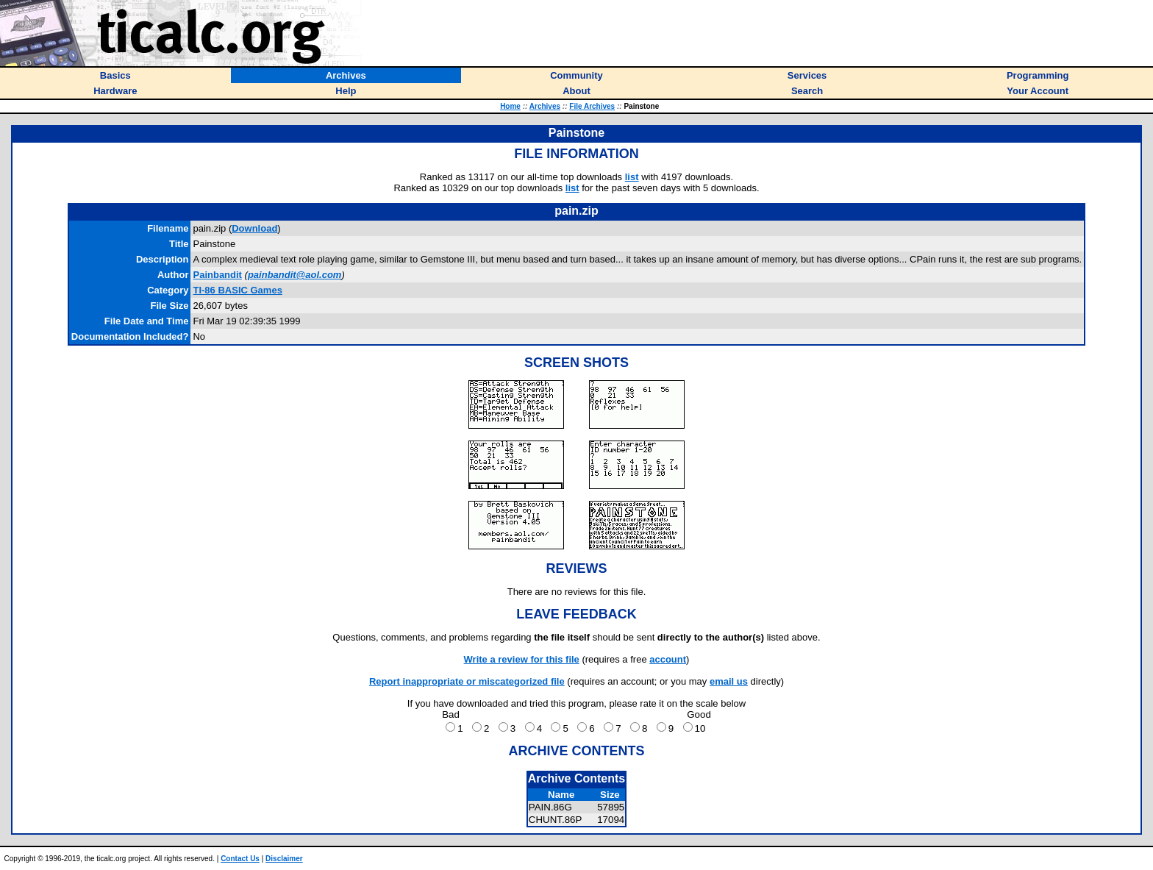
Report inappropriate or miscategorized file (467, 681)
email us (729, 681)
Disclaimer (284, 859)
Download (254, 228)
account (667, 659)
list (632, 176)
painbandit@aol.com (295, 274)
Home (510, 106)
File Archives (592, 106)
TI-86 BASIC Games (237, 290)
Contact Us (240, 859)
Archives (544, 106)
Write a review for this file (521, 659)
